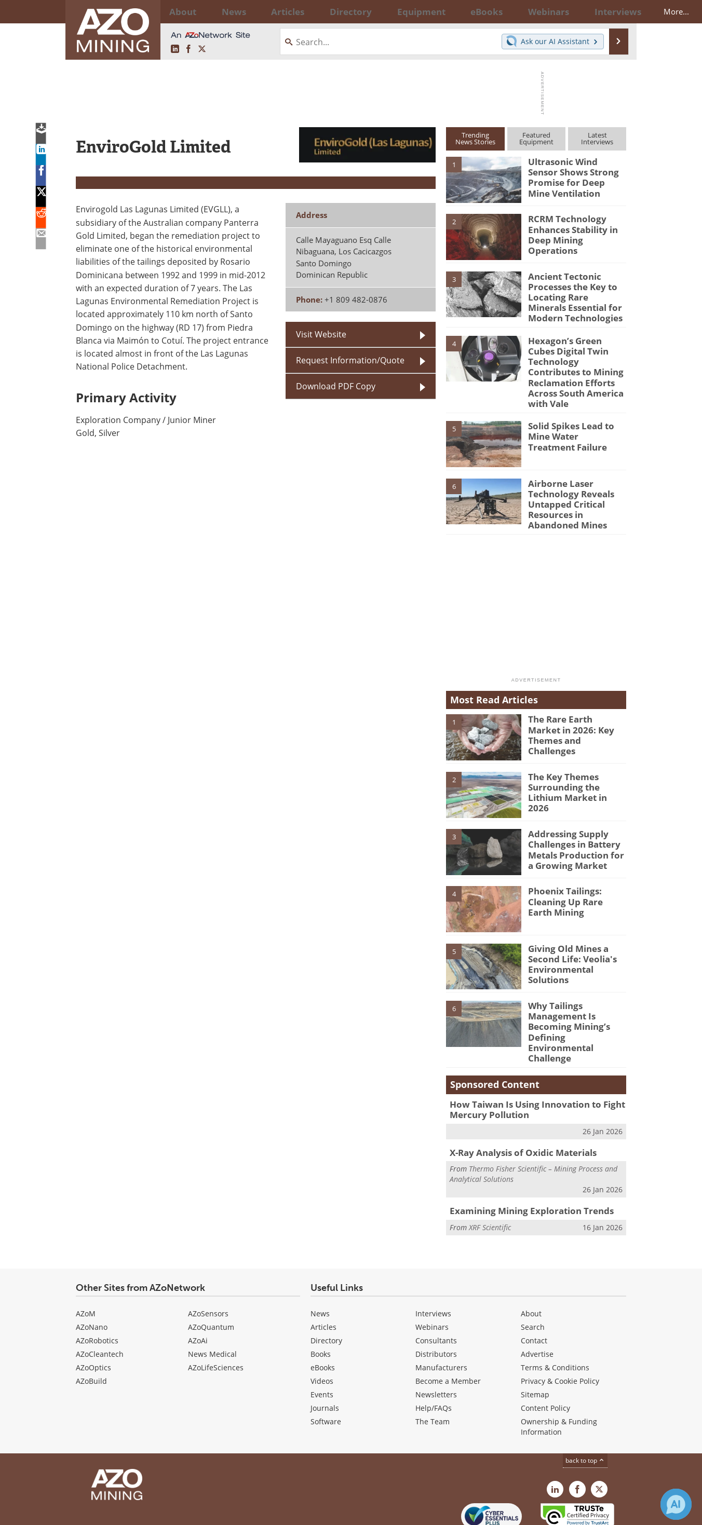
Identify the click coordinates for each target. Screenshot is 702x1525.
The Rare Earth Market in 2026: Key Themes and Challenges (576, 699)
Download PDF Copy (335, 386)
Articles (323, 1279)
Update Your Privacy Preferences (154, 1512)
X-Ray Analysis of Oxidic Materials (516, 1105)
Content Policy (545, 1360)
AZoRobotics (97, 1292)
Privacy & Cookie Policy (560, 1333)
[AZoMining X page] (202, 49)
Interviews (433, 1265)
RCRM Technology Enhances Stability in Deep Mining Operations (576, 227)
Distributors (436, 1306)
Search (533, 1279)
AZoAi (198, 1292)
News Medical (212, 1306)
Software (325, 1373)
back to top (585, 1412)
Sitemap (535, 1346)
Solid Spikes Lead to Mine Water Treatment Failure (573, 412)
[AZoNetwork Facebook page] (188, 49)
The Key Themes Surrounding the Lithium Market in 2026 (577, 756)
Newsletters (436, 1346)
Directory (322, 11)
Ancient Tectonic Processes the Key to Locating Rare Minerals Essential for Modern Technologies (573, 295)
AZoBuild (91, 1333)
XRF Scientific (490, 1177)
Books (320, 1306)
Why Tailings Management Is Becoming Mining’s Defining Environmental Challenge (575, 995)
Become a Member (448, 1333)
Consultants (436, 1292)
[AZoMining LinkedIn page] (175, 49)
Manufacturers (441, 1319)
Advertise (537, 1306)
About (531, 1265)
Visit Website (321, 334)
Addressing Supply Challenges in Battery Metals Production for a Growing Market (574, 819)
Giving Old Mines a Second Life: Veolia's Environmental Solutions (576, 928)
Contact (534, 1292)
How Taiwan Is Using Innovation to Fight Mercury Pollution (528, 1063)
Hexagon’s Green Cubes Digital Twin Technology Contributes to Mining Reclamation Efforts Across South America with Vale (575, 358)
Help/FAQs (433, 1360)
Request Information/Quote (350, 360)
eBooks (322, 1319)
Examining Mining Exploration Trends (523, 1162)
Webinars (432, 1279)
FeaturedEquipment (536, 138)
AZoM (86, 1265)
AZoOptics (93, 1319)
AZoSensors (208, 1265)
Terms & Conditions (555, 1319)
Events (321, 1346)
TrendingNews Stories (475, 138)
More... (612, 11)
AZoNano (91, 1279)
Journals (324, 1360)
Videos (321, 1333)
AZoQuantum (211, 1279)
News (320, 1265)
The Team (432, 1373)
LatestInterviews (597, 138)
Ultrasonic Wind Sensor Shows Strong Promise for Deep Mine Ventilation (573, 175)
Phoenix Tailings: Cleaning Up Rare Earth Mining (573, 871)
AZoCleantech (100, 1306)
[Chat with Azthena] (676, 1504)
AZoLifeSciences (216, 1319)
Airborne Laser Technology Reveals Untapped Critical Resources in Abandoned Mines (576, 478)
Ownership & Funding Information (559, 1378)
